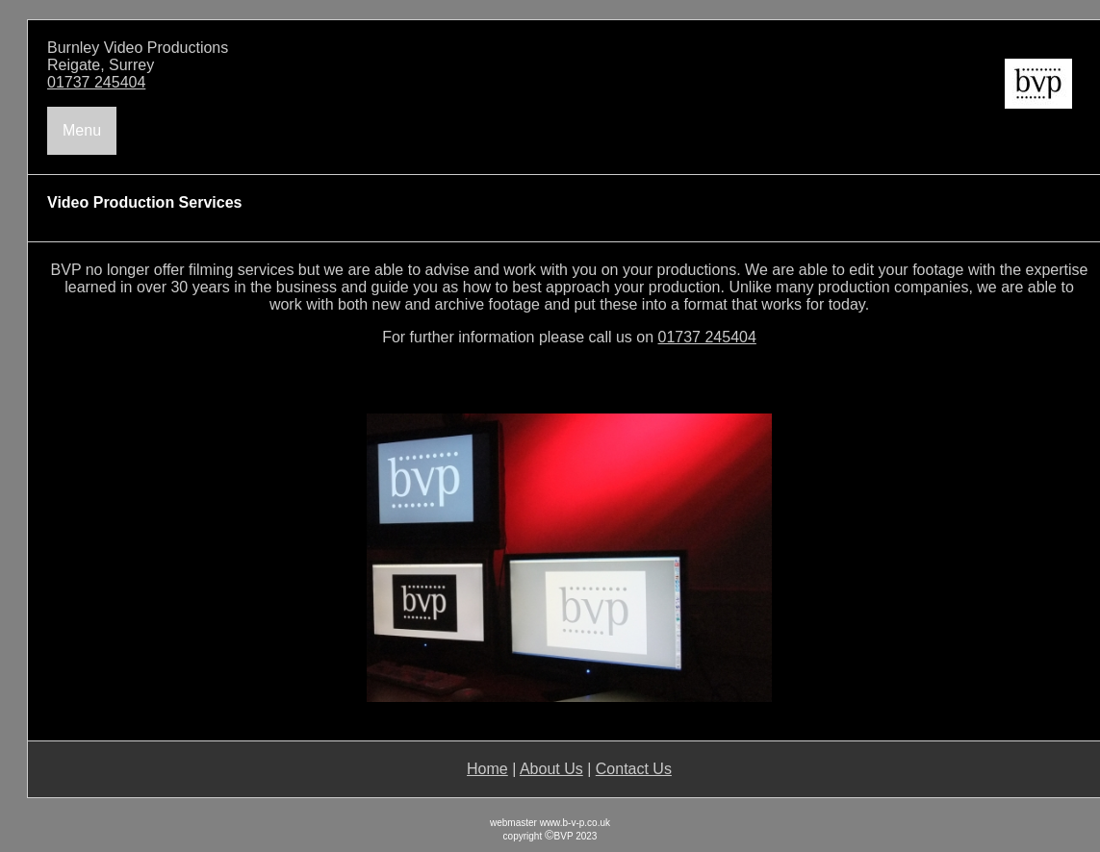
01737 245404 (96, 82)
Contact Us (634, 769)
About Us (551, 769)
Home (487, 769)
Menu (82, 130)
